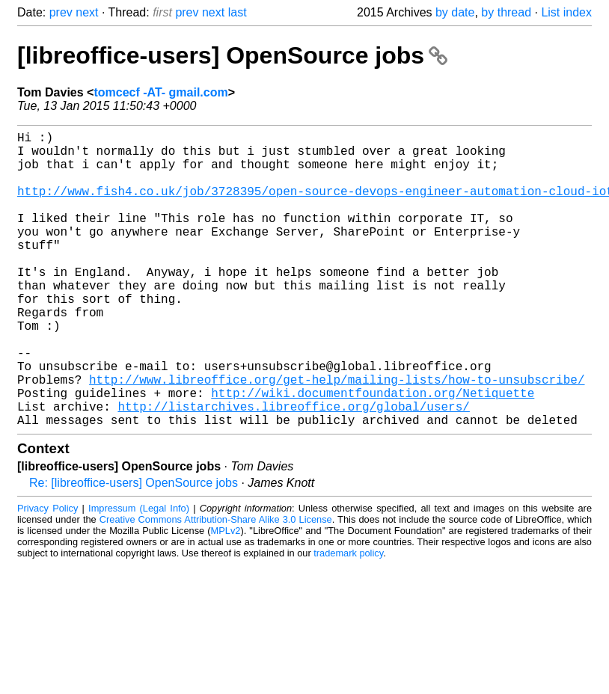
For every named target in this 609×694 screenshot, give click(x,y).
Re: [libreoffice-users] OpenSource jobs (133, 548)
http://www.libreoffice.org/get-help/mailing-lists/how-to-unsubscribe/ (336, 436)
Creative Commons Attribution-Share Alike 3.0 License (216, 585)
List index (566, 12)
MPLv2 (226, 596)
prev (61, 12)
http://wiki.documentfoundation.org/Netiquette (372, 452)
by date (454, 12)
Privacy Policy (47, 574)
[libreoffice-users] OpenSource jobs (232, 55)
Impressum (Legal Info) (138, 574)
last (237, 12)
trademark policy (348, 618)
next (87, 12)
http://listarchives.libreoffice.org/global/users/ (293, 469)
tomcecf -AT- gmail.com (160, 92)
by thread (506, 12)
